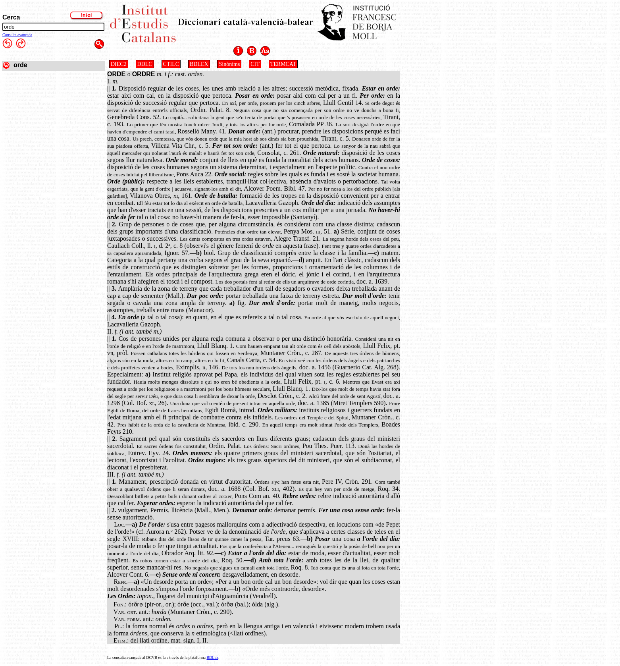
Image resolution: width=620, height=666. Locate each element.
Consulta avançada (17, 35)
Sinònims (229, 64)
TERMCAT (283, 64)
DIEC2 (119, 64)
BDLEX (199, 64)
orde (20, 65)
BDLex (212, 657)
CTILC (171, 64)
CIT (255, 64)
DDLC (144, 64)
